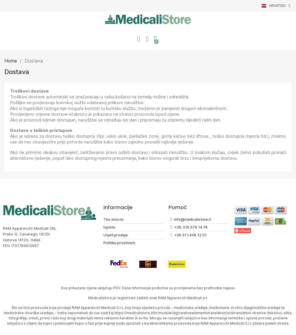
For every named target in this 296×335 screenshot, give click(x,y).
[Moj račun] (138, 39)
